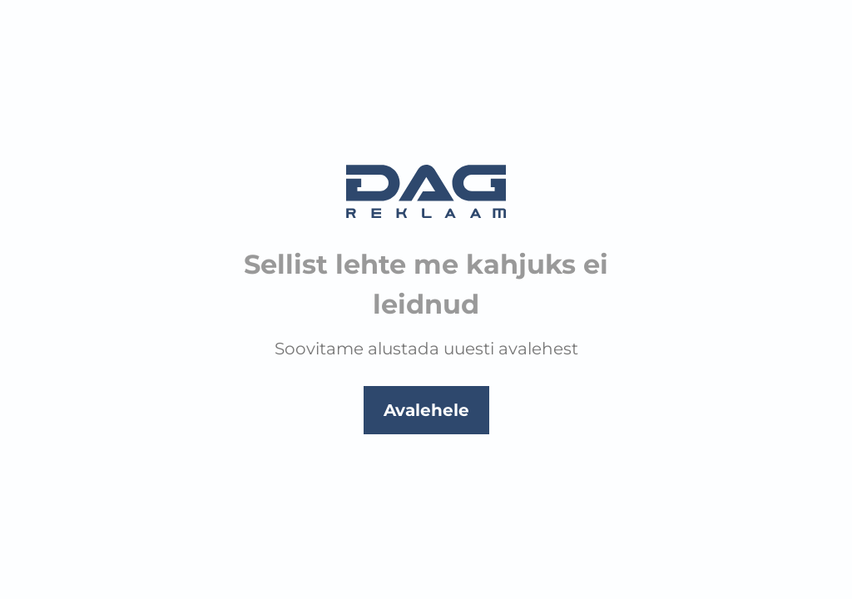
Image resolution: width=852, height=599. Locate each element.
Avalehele (426, 410)
